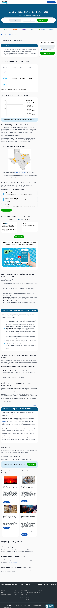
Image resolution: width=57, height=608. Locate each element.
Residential (27, 20)
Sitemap (28, 607)
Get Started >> (51, 2)
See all (21, 597)
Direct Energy (40, 588)
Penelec (28, 597)
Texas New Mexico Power (31, 592)
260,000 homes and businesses (20, 172)
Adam (3, 223)
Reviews (3, 590)
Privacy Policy (19, 605)
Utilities (25, 2)
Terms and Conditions (27, 605)
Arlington (22, 587)
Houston (21, 596)
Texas (15, 587)
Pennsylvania (17, 588)
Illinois (15, 594)
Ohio (15, 590)
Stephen (24, 223)
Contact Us (3, 588)
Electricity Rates (19, 2)
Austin (21, 588)
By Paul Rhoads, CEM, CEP (8, 40)
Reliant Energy (40, 590)
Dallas (21, 592)
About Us (37, 2)
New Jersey (16, 592)
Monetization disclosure (6, 594)
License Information (37, 605)
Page (35, 404)
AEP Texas (28, 587)
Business (33, 20)
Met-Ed (27, 596)
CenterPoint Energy (30, 588)
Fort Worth (22, 594)
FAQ (2, 592)
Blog (33, 2)
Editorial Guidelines (5, 596)
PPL (27, 594)
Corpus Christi (23, 590)
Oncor (27, 590)
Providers (29, 2)
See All (15, 596)
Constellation (39, 587)
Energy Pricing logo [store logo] (4, 2)
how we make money (13, 562)
